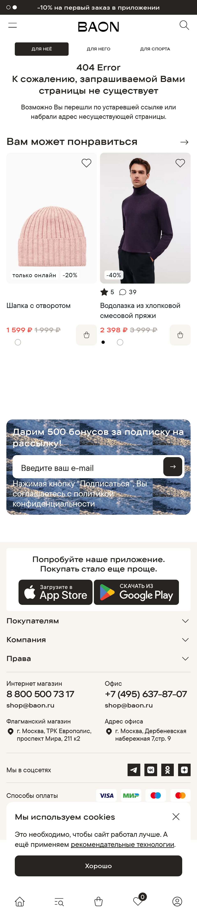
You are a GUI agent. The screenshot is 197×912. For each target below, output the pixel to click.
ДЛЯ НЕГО (98, 48)
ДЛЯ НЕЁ (42, 48)
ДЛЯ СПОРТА (155, 48)
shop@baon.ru (30, 705)
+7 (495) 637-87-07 (146, 693)
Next (184, 142)
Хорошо (98, 866)
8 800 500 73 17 (40, 693)
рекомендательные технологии (122, 844)
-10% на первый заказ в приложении (98, 7)
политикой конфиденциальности (63, 498)
